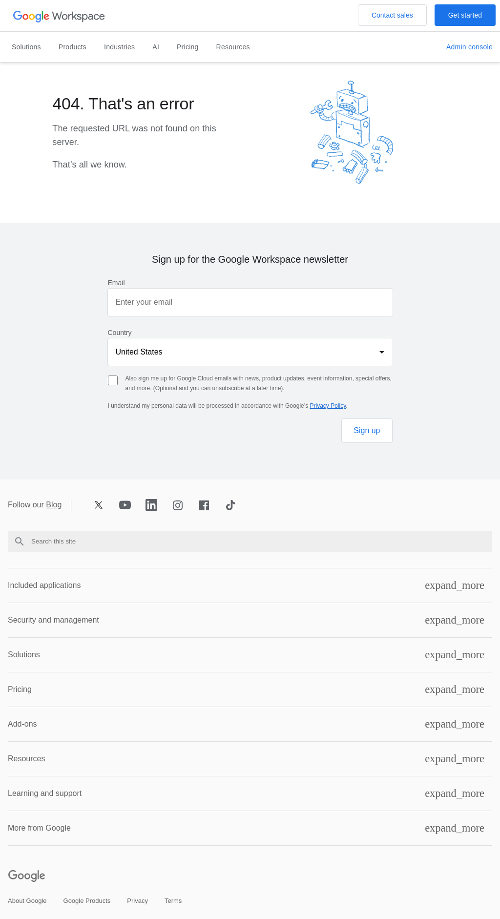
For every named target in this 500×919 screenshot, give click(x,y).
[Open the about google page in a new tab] (27, 900)
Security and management (53, 620)
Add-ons (22, 724)
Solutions (26, 47)
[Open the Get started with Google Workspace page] (465, 15)
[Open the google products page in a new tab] (87, 900)
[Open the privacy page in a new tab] (137, 900)
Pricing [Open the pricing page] (188, 47)
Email (116, 283)
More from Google (39, 828)
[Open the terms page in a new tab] (173, 900)
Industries (119, 47)
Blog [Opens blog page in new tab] (54, 505)
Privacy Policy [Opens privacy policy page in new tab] (328, 405)
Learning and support (45, 793)
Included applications (44, 585)
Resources (233, 47)
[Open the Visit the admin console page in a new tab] (469, 47)
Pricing (20, 689)
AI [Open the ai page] (155, 47)
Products (72, 47)
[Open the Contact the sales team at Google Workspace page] (392, 15)
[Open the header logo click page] (59, 15)
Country (120, 332)
